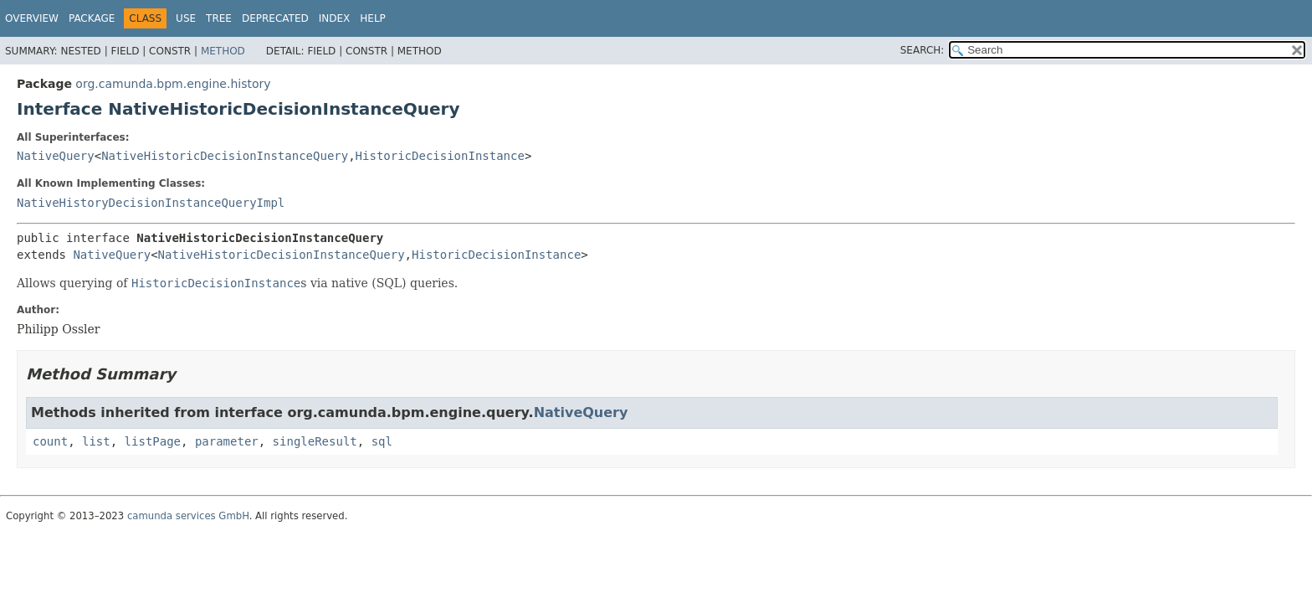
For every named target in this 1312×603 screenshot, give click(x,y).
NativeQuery (56, 155)
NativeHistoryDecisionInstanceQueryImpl (150, 202)
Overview (32, 18)
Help (373, 18)
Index (335, 18)
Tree (219, 18)
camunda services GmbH (188, 516)
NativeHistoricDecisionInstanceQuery (224, 155)
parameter (227, 441)
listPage (153, 441)
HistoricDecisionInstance (440, 155)
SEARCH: (922, 50)
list (96, 441)
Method (223, 51)
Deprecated (275, 18)
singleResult (315, 441)
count (50, 441)
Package (92, 18)
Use (186, 18)
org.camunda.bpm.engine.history (172, 83)
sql (382, 441)
